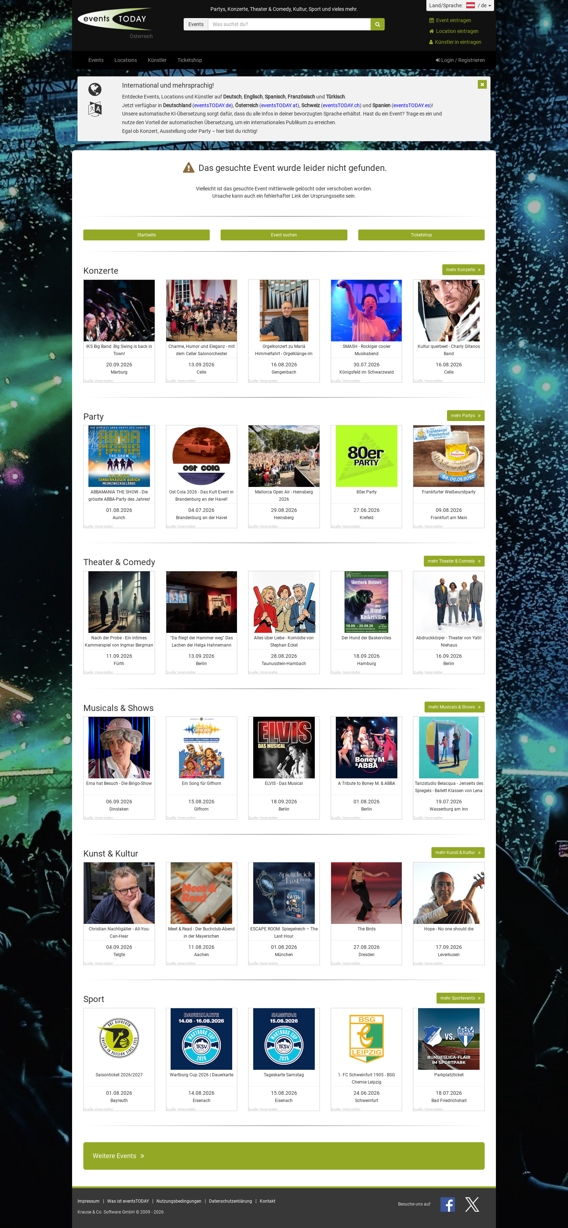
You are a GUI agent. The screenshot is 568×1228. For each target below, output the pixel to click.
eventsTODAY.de (212, 105)
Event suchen (284, 234)
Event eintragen (450, 20)
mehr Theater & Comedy (454, 561)
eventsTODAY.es (411, 105)
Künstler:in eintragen (455, 42)
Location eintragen (454, 31)
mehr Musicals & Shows (455, 707)
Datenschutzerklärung (230, 1201)
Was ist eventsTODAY (128, 1201)
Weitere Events (118, 1156)
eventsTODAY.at (279, 105)
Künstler (157, 60)
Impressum (89, 1201)
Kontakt (267, 1201)
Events (96, 60)
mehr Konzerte (463, 269)
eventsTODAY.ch (341, 105)
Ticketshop (190, 60)
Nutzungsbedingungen (178, 1201)
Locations (125, 60)
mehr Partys (466, 415)
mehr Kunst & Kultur (458, 852)
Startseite (146, 234)
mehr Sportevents (460, 998)
